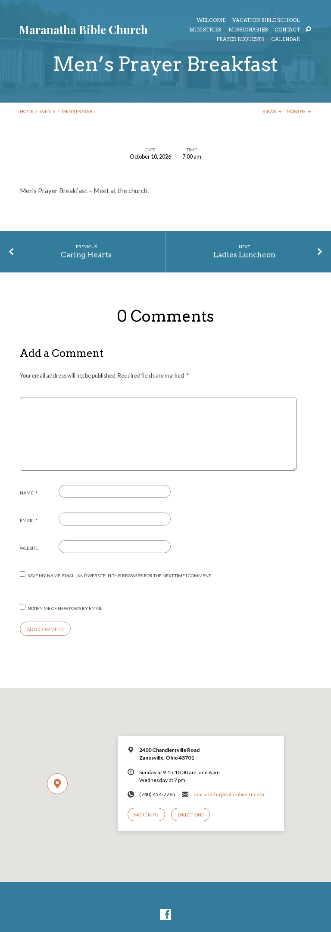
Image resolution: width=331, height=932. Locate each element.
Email (28, 520)
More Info (146, 814)
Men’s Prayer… (79, 111)
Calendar (285, 39)
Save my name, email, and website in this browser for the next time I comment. (119, 575)
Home (26, 111)
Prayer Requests (240, 39)
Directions (190, 814)
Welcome (211, 20)
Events (47, 111)
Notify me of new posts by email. (65, 608)
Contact (287, 30)
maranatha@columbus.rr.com (229, 794)
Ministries (205, 30)
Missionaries (248, 30)
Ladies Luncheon (244, 254)
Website (29, 547)
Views (272, 111)
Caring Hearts (86, 254)
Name (28, 492)
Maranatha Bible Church (83, 29)
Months (299, 111)
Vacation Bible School (266, 20)
